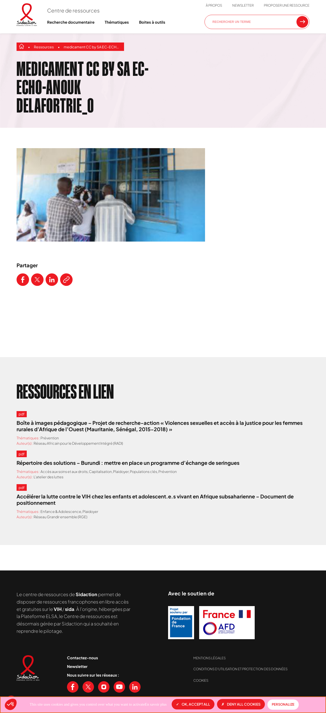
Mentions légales (209, 658)
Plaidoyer (121, 471)
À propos (214, 5)
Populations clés (143, 471)
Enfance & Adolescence (60, 511)
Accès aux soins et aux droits (64, 471)
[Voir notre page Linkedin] (135, 687)
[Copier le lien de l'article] (66, 279)
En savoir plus (156, 704)
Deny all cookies (241, 704)
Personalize (283, 704)
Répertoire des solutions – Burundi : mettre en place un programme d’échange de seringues (128, 462)
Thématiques (117, 22)
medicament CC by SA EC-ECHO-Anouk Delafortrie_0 (92, 47)
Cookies (200, 680)
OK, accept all (193, 704)
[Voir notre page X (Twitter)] (88, 687)
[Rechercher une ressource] (302, 22)
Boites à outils (152, 22)
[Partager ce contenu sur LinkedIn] (52, 279)
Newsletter (243, 5)
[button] (11, 704)
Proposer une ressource (286, 5)
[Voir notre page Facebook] (72, 687)
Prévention (49, 438)
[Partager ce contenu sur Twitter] (37, 279)
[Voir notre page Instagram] (104, 687)
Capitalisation (100, 471)
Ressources (44, 47)
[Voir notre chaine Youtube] (119, 687)
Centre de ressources (73, 10)
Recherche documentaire (70, 22)
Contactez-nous (82, 657)
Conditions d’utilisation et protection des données (240, 669)
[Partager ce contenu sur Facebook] (23, 279)
